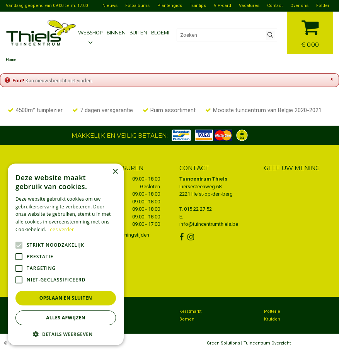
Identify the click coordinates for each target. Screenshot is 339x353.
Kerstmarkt (190, 311)
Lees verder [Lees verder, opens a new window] (61, 229)
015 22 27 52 (198, 209)
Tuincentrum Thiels (203, 179)
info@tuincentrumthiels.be (208, 224)
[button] (65, 334)
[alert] (66, 254)
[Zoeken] (227, 35)
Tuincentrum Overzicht (267, 343)
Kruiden (272, 319)
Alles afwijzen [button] (65, 317)
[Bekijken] (310, 32)
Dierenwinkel (107, 319)
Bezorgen (104, 311)
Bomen (186, 319)
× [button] (115, 172)
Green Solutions (223, 343)
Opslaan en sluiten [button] (65, 298)
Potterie (272, 311)
